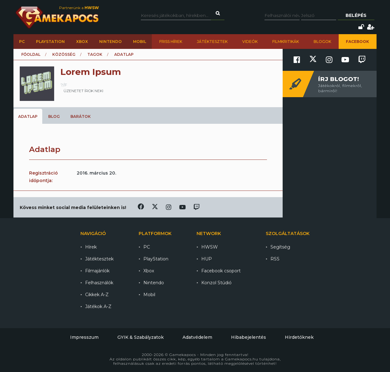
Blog (54, 116)
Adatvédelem (197, 337)
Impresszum (84, 337)
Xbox (82, 41)
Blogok (322, 41)
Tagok (94, 54)
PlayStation (50, 41)
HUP (206, 259)
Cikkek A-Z (97, 294)
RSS (275, 259)
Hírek (91, 247)
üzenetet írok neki (83, 90)
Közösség (63, 54)
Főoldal (30, 54)
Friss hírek (170, 41)
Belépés (356, 15)
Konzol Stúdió (216, 283)
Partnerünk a (79, 7)
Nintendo (110, 41)
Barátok (80, 116)
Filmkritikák (285, 41)
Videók (250, 41)
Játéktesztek (212, 41)
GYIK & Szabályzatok (140, 337)
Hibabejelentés (248, 337)
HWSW (209, 247)
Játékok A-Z (98, 306)
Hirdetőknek (299, 337)
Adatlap (28, 116)
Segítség (280, 247)
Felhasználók (99, 283)
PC (22, 41)
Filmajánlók (97, 271)
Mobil (139, 41)
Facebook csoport (221, 271)
